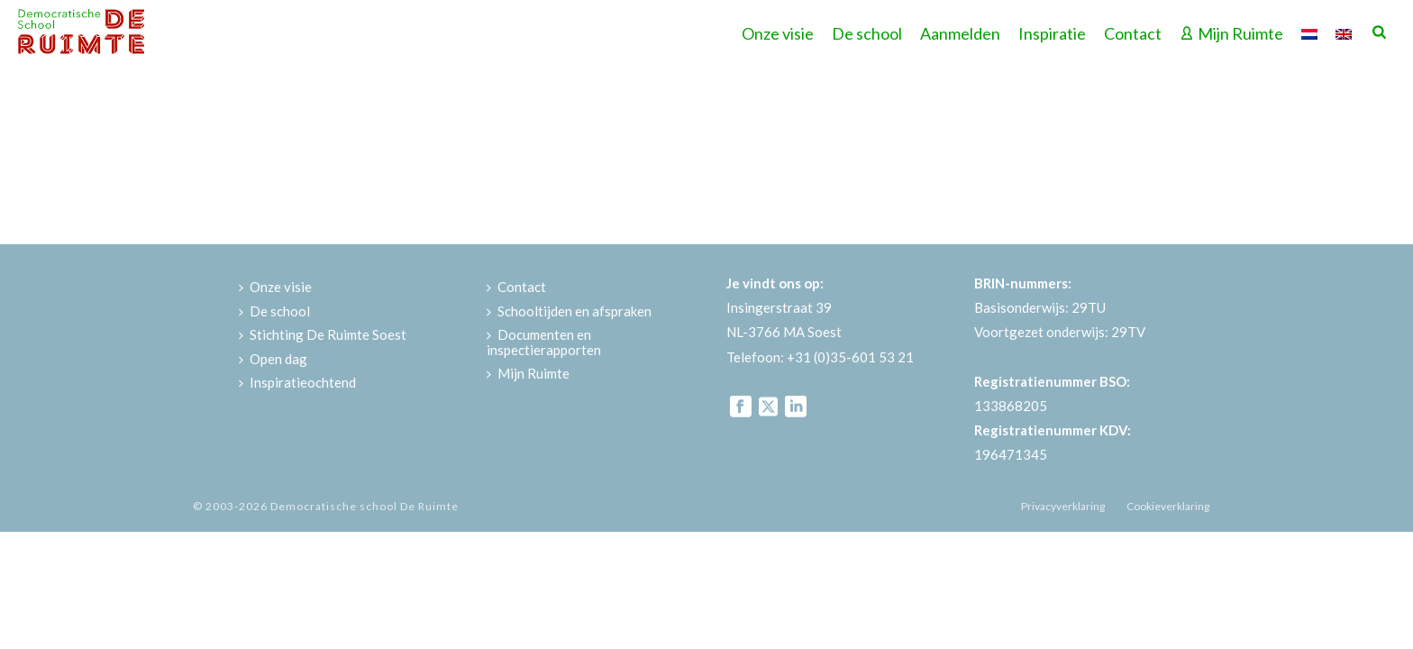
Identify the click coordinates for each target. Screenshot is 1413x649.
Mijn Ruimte (1231, 33)
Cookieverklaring (1167, 506)
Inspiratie (1052, 33)
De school (867, 33)
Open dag (273, 359)
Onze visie (778, 33)
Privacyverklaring (1063, 506)
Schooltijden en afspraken (569, 311)
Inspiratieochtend (297, 382)
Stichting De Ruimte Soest (322, 334)
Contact (1133, 33)
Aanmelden (960, 33)
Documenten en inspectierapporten (544, 342)
